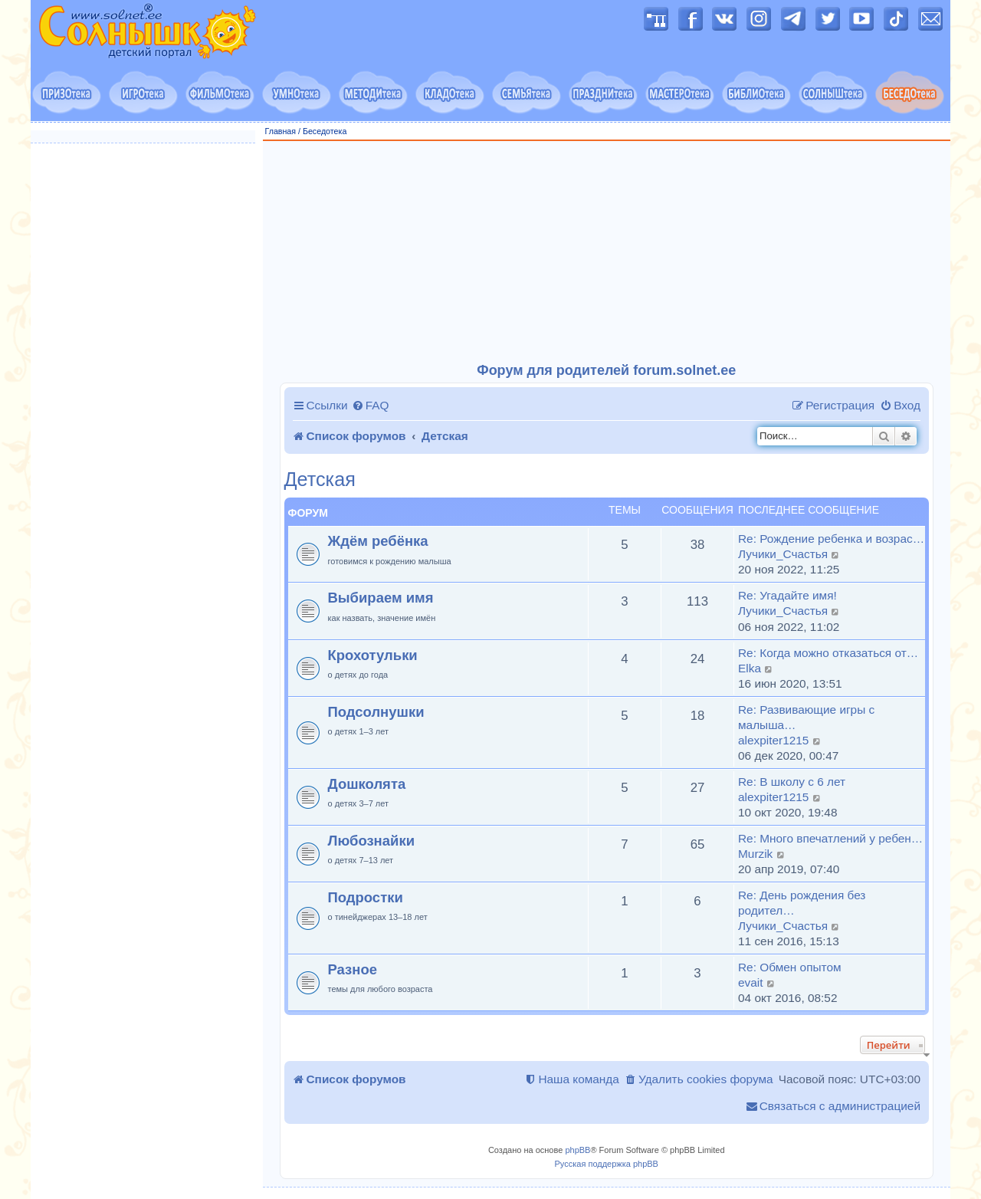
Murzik (755, 853)
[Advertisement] (607, 252)
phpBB (577, 1150)
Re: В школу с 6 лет (791, 781)
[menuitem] (370, 406)
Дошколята (367, 784)
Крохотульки (373, 655)
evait (750, 982)
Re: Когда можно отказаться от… (828, 652)
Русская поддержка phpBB (606, 1163)
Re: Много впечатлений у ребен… (830, 838)
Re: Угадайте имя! (787, 595)
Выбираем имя (381, 598)
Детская (320, 479)
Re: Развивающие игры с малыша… (806, 717)
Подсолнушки (376, 712)
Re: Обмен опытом (790, 967)
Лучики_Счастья (783, 553)
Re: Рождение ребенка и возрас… (831, 538)
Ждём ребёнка (378, 541)
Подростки (365, 897)
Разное (352, 969)
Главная (281, 131)
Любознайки (371, 841)
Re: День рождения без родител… (801, 903)
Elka (749, 668)
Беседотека (324, 131)
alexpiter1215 (773, 740)
